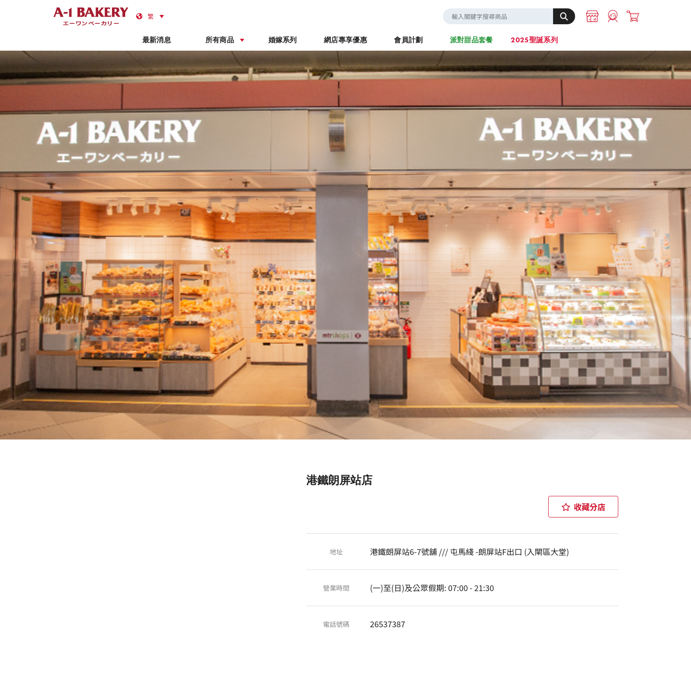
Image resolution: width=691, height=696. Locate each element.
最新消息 (156, 40)
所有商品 (219, 40)
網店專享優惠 (345, 40)
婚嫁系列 (282, 40)
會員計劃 (408, 40)
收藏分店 (583, 506)
